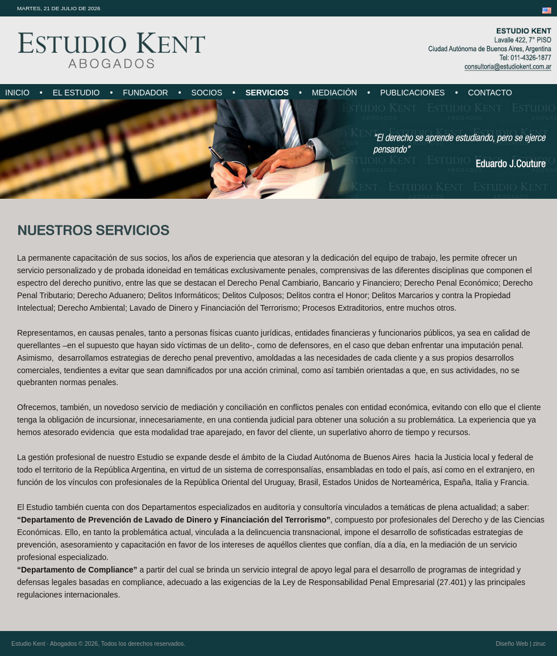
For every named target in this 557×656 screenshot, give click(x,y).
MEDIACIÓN (334, 92)
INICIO (17, 92)
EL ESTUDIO (76, 92)
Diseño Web (512, 643)
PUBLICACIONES (412, 92)
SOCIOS (207, 92)
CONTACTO (490, 92)
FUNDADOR (145, 92)
